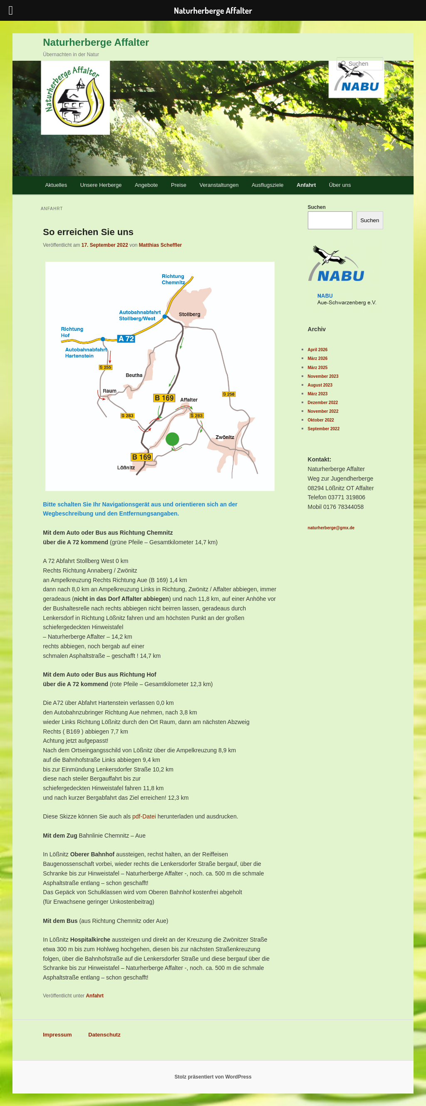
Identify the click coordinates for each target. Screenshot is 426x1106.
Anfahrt (306, 185)
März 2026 (318, 358)
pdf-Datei (144, 816)
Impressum (57, 1035)
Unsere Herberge (101, 185)
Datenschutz (104, 1035)
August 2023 (320, 385)
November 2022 (323, 411)
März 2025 (318, 367)
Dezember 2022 (323, 402)
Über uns (340, 185)
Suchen (317, 207)
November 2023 (323, 376)
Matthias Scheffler (160, 245)
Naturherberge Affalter (96, 42)
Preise (178, 185)
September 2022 (324, 429)
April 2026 (318, 349)
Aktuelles (56, 185)
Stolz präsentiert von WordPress (212, 1077)
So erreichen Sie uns (88, 232)
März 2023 (318, 394)
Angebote (146, 185)
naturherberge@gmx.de (331, 528)
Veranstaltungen (218, 185)
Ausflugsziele (268, 185)
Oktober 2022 (321, 420)
